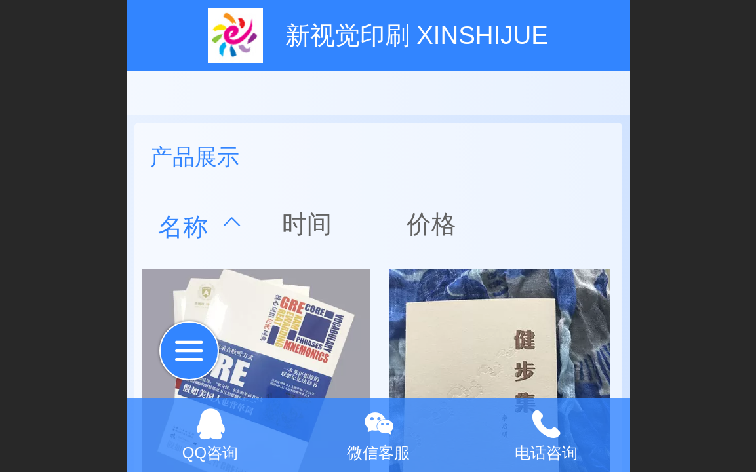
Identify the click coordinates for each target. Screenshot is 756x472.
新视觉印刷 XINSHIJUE (416, 35)
